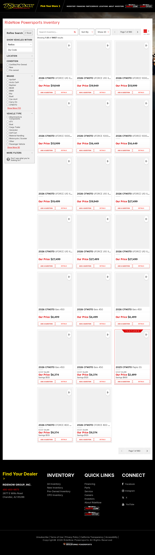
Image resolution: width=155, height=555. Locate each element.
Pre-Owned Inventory (58, 491)
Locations (103, 6)
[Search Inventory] (75, 32)
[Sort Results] (86, 32)
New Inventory (55, 487)
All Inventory (54, 484)
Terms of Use (56, 537)
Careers (89, 495)
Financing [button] (81, 6)
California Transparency (92, 537)
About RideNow (93, 502)
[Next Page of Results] (138, 32)
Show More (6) (13, 147)
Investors (119, 6)
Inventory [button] (71, 6)
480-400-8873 (11, 489)
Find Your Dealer (20, 475)
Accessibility (111, 537)
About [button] (111, 6)
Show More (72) (14, 108)
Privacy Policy (72, 537)
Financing (90, 484)
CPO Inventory (55, 495)
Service (89, 491)
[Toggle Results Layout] (147, 32)
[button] (19, 39)
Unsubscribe (42, 537)
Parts (87, 487)
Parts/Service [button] (92, 6)
